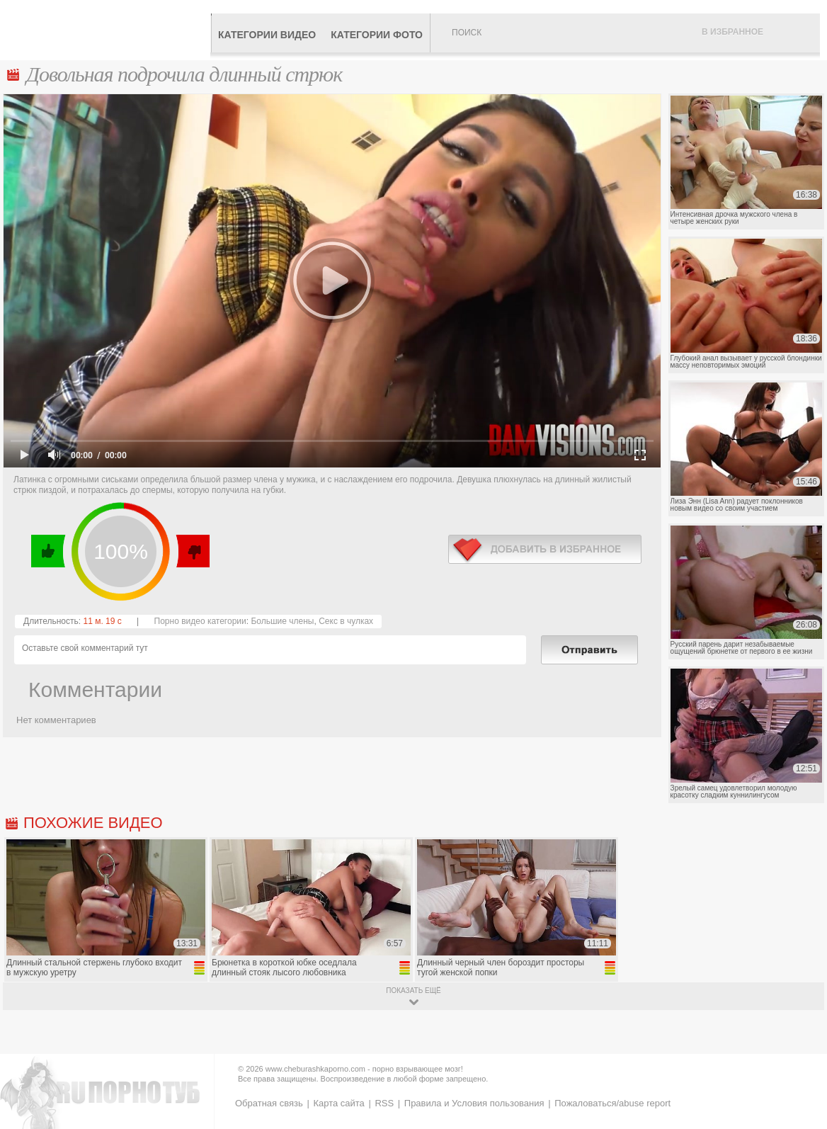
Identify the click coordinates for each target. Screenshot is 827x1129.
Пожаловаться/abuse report (612, 1103)
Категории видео (267, 34)
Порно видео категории (200, 621)
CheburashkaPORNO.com (108, 29)
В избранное (732, 32)
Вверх (800, 1062)
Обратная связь (269, 1103)
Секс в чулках (346, 621)
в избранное (544, 549)
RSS (384, 1103)
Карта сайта (338, 1103)
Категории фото (377, 34)
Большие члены (282, 621)
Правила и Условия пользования (474, 1103)
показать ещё (413, 990)
